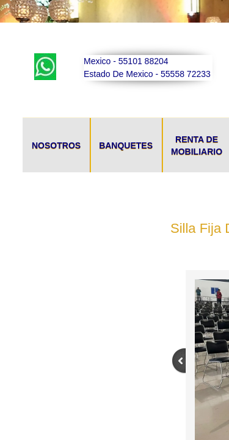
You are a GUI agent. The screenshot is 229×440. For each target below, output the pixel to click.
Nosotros (56, 145)
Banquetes (126, 145)
